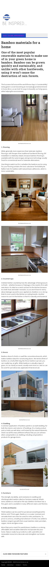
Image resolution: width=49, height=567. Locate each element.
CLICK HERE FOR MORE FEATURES (15, 554)
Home (3, 565)
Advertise (10, 565)
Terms (25, 565)
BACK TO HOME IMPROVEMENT (13, 35)
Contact (18, 565)
